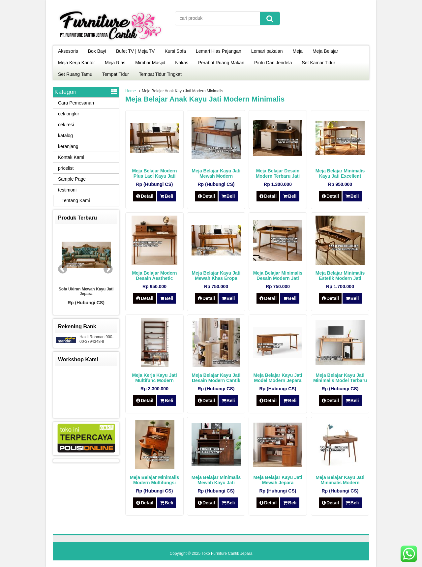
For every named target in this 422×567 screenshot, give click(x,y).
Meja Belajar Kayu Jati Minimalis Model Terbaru (340, 378)
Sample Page (72, 179)
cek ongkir (68, 113)
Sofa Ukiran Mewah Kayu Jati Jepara (86, 291)
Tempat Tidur (115, 74)
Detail (145, 196)
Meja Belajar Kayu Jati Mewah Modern (216, 173)
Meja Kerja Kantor (76, 62)
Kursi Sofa (175, 51)
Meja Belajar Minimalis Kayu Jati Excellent (340, 173)
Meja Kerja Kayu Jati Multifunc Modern (154, 378)
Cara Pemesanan (76, 102)
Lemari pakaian (267, 51)
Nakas (181, 62)
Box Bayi (97, 51)
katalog (65, 135)
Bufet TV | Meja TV (135, 51)
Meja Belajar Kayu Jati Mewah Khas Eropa (216, 275)
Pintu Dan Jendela (273, 62)
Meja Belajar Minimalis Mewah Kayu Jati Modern (216, 483)
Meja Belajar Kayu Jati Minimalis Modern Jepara (340, 483)
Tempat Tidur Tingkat (160, 74)
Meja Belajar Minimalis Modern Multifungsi (154, 480)
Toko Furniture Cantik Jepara (226, 553)
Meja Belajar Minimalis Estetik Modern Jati (340, 275)
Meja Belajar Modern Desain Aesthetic (154, 275)
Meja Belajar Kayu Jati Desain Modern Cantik (216, 378)
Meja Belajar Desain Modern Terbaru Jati (278, 173)
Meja (298, 51)
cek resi (66, 124)
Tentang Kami (76, 200)
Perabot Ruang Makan (221, 62)
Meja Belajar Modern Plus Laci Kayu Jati (154, 173)
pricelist (66, 168)
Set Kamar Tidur (318, 62)
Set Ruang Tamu (75, 74)
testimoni (67, 190)
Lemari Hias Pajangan (218, 51)
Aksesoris (68, 51)
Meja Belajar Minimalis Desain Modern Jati (277, 275)
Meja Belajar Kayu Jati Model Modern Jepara (278, 378)
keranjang (68, 146)
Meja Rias (115, 62)
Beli (166, 196)
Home (130, 91)
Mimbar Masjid (150, 62)
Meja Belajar (325, 51)
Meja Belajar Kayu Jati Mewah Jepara (278, 480)
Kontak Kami (71, 157)
